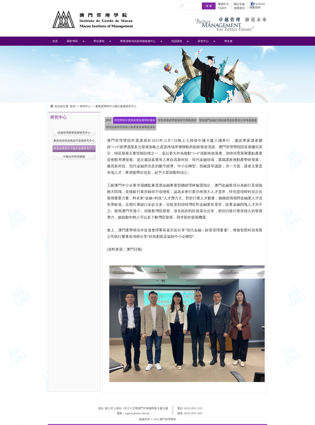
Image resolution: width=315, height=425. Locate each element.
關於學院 (72, 41)
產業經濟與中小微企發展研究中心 (115, 106)
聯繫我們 (255, 7)
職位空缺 (239, 4)
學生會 (228, 41)
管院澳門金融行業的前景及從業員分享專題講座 (228, 120)
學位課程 (98, 41)
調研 (108, 120)
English (222, 7)
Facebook (259, 3)
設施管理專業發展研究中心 (74, 132)
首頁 (55, 41)
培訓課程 (176, 41)
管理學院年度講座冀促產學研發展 (134, 120)
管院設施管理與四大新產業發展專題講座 (130, 127)
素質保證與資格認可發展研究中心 (74, 140)
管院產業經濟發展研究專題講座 (177, 120)
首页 (72, 106)
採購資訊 (239, 8)
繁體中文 (223, 4)
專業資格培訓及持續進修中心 (138, 41)
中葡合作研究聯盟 (74, 156)
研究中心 (203, 41)
